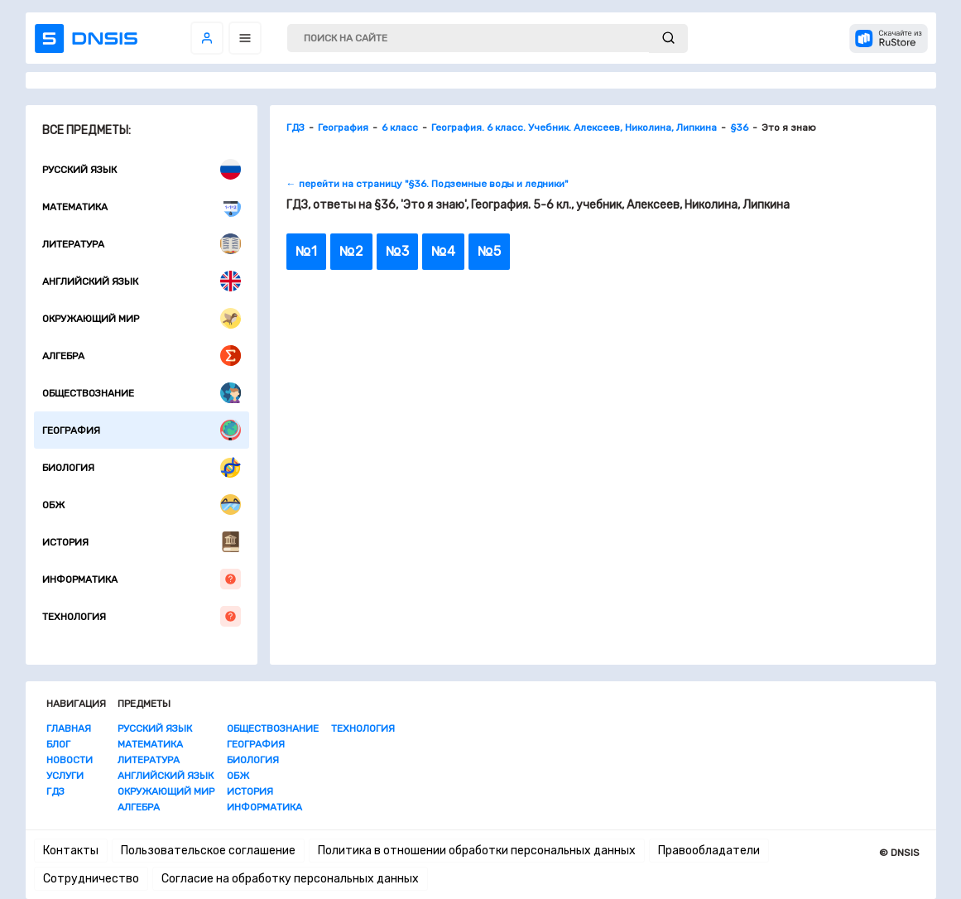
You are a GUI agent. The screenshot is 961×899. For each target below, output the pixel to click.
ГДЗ (55, 791)
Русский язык (141, 169)
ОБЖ (141, 504)
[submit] (668, 38)
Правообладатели (709, 851)
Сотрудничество (91, 879)
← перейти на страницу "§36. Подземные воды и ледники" (427, 184)
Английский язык (141, 281)
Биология (141, 467)
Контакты (71, 851)
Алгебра (141, 355)
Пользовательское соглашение (208, 851)
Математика (141, 206)
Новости (69, 760)
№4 (443, 251)
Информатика (141, 579)
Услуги (65, 775)
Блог (58, 744)
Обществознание (141, 392)
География (141, 430)
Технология (141, 616)
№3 (397, 251)
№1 (306, 251)
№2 (351, 251)
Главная (68, 728)
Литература (141, 243)
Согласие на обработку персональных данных (290, 879)
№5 (489, 251)
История (141, 541)
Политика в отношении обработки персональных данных (477, 851)
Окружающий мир (141, 318)
